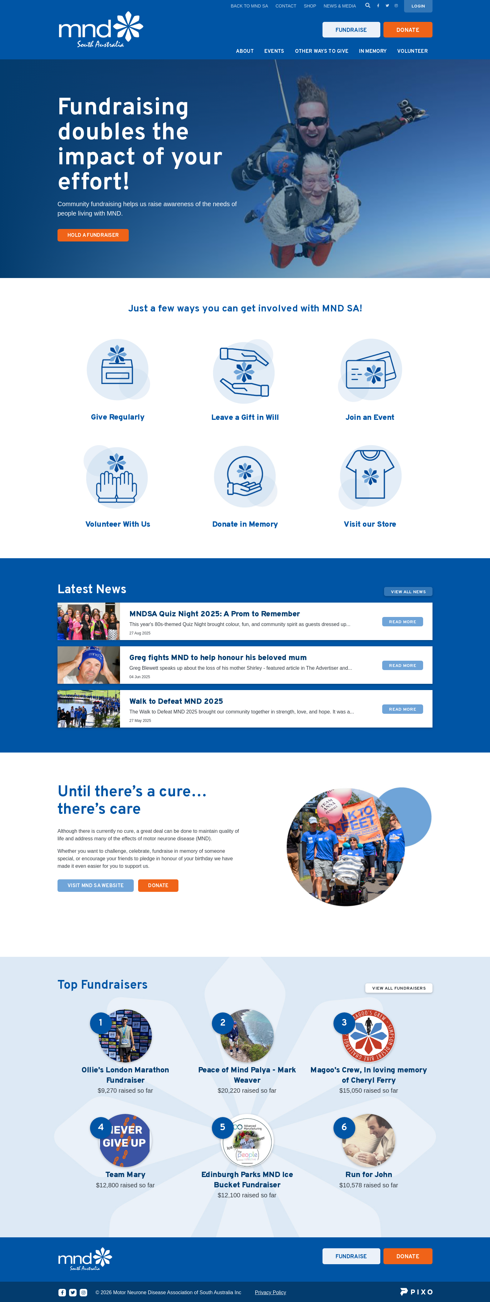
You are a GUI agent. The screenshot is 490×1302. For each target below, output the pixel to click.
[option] (245, 168)
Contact (286, 5)
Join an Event (370, 418)
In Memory (373, 51)
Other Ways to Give (322, 51)
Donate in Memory (245, 525)
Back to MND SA (249, 5)
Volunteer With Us (117, 525)
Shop (310, 5)
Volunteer (412, 51)
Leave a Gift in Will (245, 418)
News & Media (340, 5)
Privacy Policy (270, 1292)
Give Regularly (117, 418)
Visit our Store (370, 525)
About (245, 51)
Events (274, 51)
